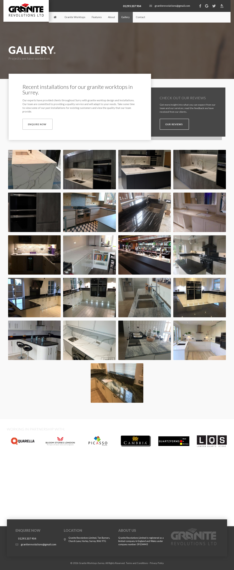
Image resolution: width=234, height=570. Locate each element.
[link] (55, 17)
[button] (37, 124)
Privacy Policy (157, 563)
